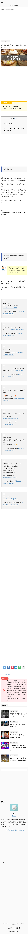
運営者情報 (6, 923)
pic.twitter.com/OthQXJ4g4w (10, 499)
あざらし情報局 (14, 5)
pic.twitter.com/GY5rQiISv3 (10, 477)
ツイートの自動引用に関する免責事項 (12, 830)
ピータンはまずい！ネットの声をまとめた (14, 129)
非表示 (16, 118)
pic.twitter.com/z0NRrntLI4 (17, 329)
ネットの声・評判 (6, 674)
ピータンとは (9, 124)
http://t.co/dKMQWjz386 (16, 370)
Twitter (14, 816)
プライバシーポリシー (14, 923)
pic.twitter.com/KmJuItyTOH (10, 418)
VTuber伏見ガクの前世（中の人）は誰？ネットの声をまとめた (18, 748)
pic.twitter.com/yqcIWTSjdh (10, 308)
